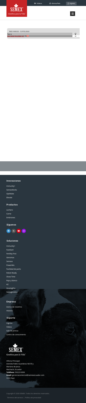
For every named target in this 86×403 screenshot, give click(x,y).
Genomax (10, 257)
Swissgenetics (11, 292)
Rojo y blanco (11, 280)
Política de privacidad (33, 397)
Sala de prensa (12, 331)
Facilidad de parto (13, 269)
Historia (9, 310)
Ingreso (71, 3)
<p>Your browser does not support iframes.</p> (43, 84)
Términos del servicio (15, 397)
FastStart (10, 250)
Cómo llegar (10, 378)
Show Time (10, 276)
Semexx (9, 261)
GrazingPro (11, 288)
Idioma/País (54, 3)
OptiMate (10, 193)
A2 (7, 284)
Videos (9, 327)
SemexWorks (11, 190)
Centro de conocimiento (16, 334)
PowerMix (10, 265)
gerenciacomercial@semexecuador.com (28, 375)
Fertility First (11, 253)
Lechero (9, 210)
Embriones (10, 217)
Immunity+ (10, 186)
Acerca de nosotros (14, 307)
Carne (8, 214)
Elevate (9, 197)
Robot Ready (11, 273)
